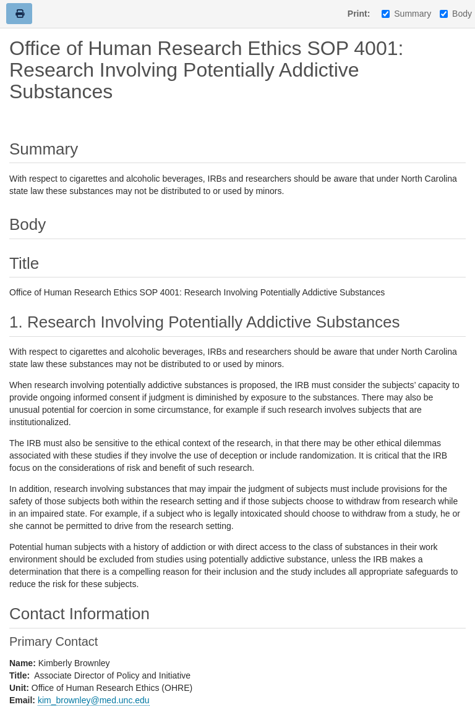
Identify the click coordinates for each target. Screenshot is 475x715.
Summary (406, 14)
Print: (359, 14)
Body (456, 14)
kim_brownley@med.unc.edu (94, 700)
